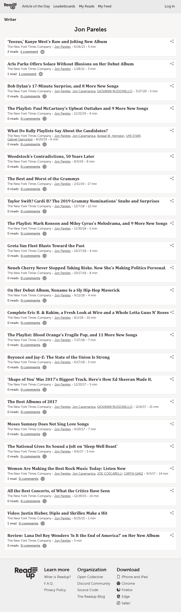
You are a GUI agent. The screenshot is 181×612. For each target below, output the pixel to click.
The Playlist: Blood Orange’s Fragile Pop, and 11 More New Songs (72, 334)
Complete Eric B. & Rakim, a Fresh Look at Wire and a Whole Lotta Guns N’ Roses (88, 312)
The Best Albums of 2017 (32, 401)
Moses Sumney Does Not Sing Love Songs (48, 424)
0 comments (30, 96)
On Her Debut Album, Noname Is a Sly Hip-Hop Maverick (63, 290)
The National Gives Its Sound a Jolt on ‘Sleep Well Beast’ (62, 446)
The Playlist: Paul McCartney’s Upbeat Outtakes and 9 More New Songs (77, 108)
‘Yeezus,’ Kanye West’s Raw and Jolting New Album (57, 41)
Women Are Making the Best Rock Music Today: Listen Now (66, 468)
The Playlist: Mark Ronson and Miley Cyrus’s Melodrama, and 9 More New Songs (87, 223)
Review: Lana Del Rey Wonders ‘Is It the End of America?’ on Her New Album (83, 535)
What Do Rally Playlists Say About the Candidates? (57, 130)
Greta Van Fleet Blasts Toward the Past (46, 245)
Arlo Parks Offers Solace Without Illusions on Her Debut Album (70, 63)
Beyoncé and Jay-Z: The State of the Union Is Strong (58, 357)
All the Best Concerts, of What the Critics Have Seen (58, 490)
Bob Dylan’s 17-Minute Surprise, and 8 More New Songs (63, 86)
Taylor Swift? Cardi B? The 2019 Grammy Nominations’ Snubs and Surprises (83, 201)
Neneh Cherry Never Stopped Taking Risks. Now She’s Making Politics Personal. (86, 267)
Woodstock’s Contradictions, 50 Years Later (50, 156)
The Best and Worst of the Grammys (43, 178)
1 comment (29, 51)
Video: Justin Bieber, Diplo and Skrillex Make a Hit (57, 513)
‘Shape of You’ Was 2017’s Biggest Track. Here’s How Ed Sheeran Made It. (79, 379)
